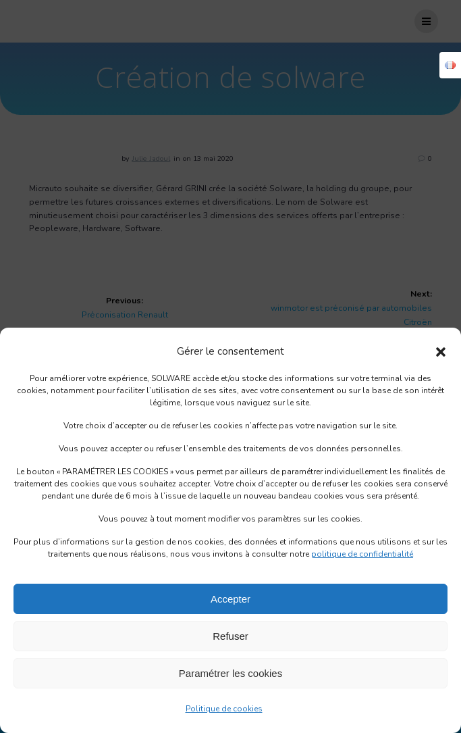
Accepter (230, 599)
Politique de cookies (224, 708)
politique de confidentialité (362, 554)
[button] (441, 352)
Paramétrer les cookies (230, 673)
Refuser (230, 636)
